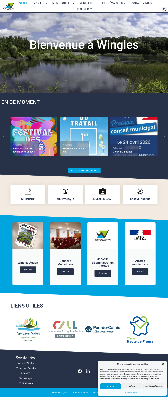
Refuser (132, 386)
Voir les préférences (154, 386)
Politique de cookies (131, 392)
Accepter (110, 386)
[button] (162, 364)
